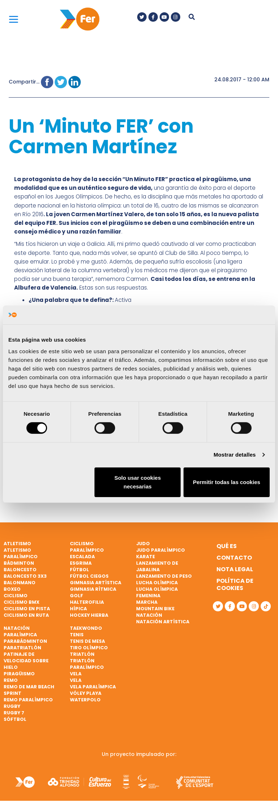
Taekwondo (86, 628)
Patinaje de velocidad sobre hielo (26, 660)
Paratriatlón (22, 648)
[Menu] (14, 19)
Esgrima (81, 563)
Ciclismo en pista (27, 609)
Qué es (226, 546)
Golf (76, 596)
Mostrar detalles (235, 455)
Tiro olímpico (89, 648)
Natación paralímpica (20, 631)
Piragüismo (19, 674)
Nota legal (234, 569)
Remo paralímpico (28, 700)
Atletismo (17, 543)
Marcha (146, 602)
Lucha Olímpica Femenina (157, 592)
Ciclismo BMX (21, 602)
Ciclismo (16, 596)
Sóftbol (15, 719)
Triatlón (82, 654)
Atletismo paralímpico (21, 553)
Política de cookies (234, 584)
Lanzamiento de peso (164, 576)
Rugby (12, 706)
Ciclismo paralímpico (87, 546)
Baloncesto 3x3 (25, 576)
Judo (143, 543)
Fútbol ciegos (89, 576)
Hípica (78, 609)
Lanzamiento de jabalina (157, 566)
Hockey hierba (89, 615)
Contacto (234, 557)
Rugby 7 (14, 713)
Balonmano (19, 583)
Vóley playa (85, 693)
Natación (149, 615)
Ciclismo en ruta (26, 615)
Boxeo (12, 589)
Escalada (82, 556)
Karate (145, 556)
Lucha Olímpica (157, 583)
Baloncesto (20, 570)
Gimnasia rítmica (93, 589)
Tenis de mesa (87, 641)
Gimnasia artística (95, 583)
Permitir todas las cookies (226, 482)
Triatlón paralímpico (87, 664)
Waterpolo (85, 700)
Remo (11, 680)
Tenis (77, 635)
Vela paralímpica (93, 687)
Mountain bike (155, 609)
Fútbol (79, 570)
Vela (75, 674)
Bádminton (19, 563)
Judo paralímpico (160, 550)
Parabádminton (25, 641)
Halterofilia (87, 602)
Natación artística (162, 622)
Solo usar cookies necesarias (137, 482)
